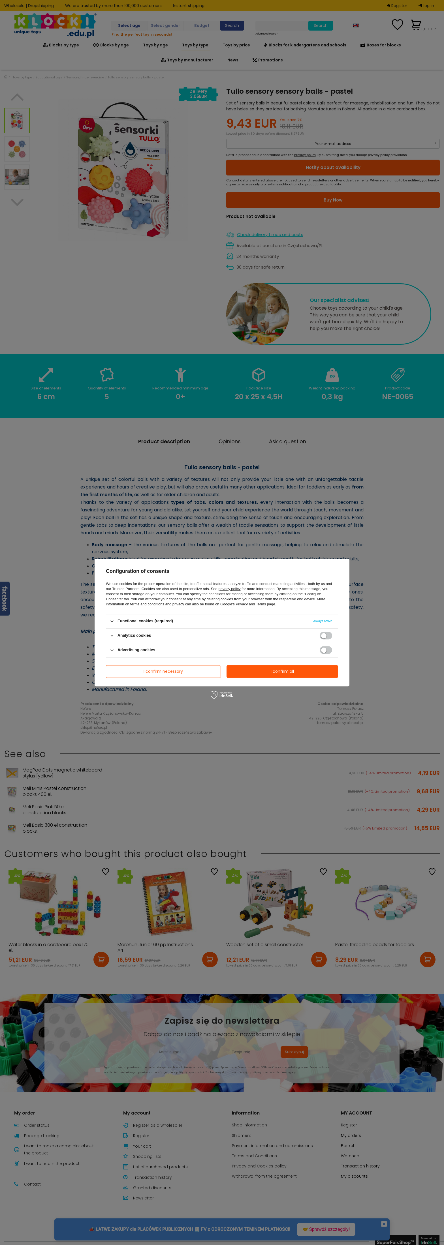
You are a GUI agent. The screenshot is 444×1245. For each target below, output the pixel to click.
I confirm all (282, 671)
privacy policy (229, 589)
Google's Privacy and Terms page (247, 604)
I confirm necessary (163, 671)
